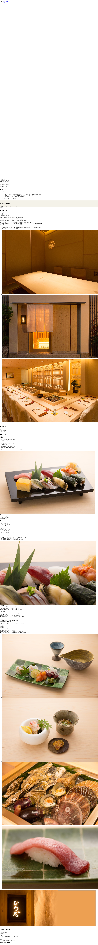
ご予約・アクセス (6, 4)
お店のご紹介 (5, 1)
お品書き (4, 2)
